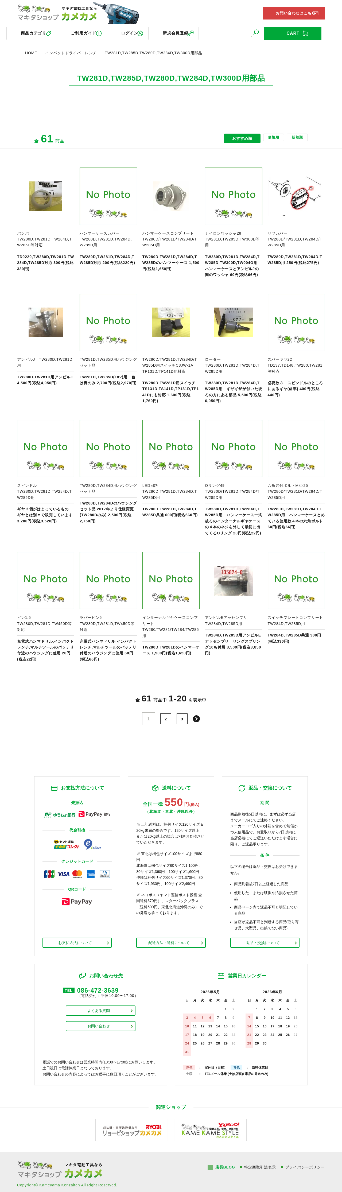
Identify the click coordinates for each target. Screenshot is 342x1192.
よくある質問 (98, 1009)
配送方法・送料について (168, 939)
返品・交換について (263, 939)
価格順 (262, 135)
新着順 (293, 135)
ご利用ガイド (88, 31)
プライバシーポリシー (305, 1164)
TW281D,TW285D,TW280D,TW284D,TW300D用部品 (153, 49)
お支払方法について (75, 939)
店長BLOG (224, 1164)
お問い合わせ (98, 1025)
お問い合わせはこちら (289, 12)
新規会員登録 (192, 31)
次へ (198, 715)
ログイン (140, 31)
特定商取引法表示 (260, 1164)
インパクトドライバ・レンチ (71, 49)
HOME (31, 49)
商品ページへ (45, 219)
